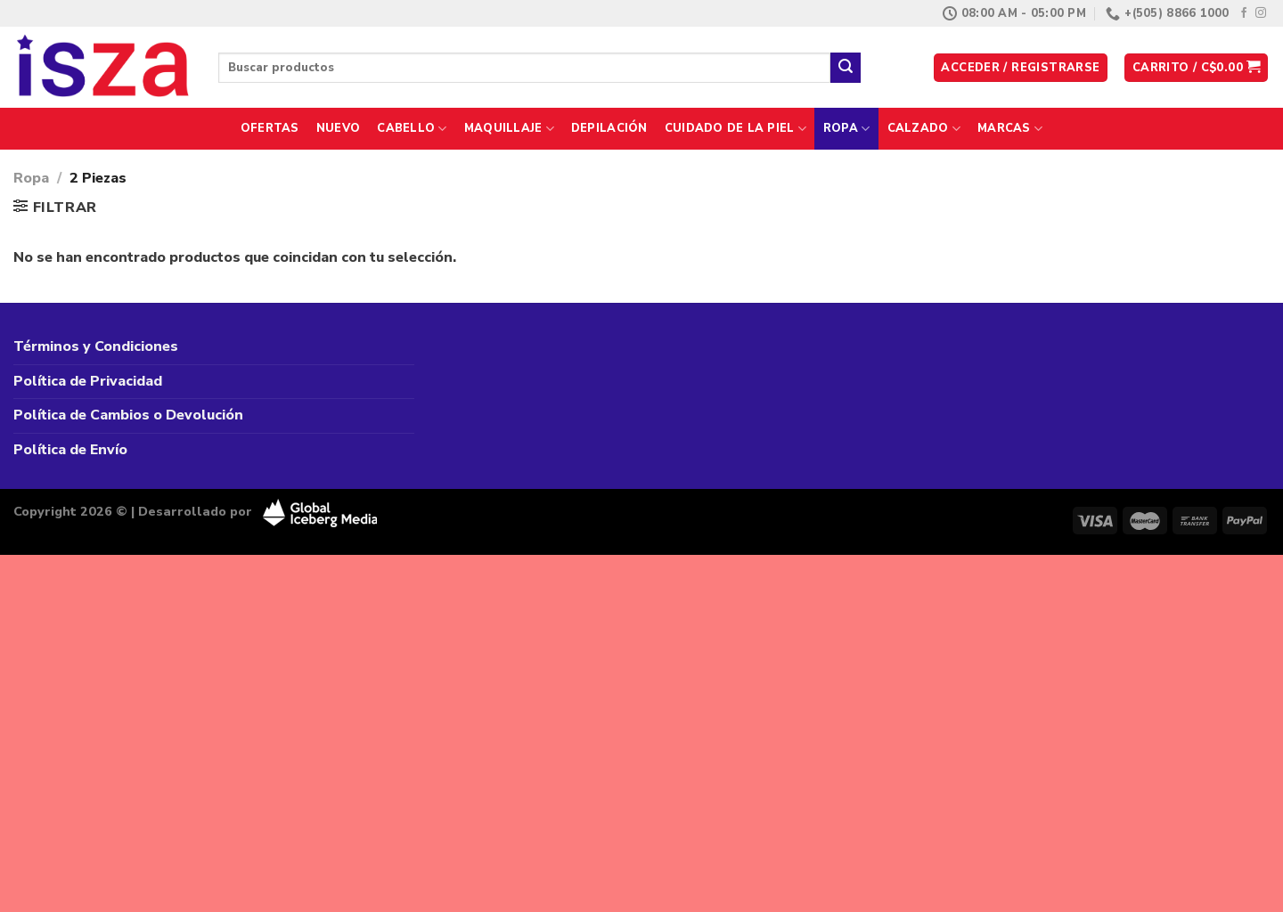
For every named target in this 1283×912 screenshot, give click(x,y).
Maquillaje (509, 128)
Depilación (609, 128)
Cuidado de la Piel (735, 128)
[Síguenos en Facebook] (1243, 13)
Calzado (923, 128)
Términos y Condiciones (95, 346)
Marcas (1009, 128)
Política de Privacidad (87, 381)
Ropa (846, 128)
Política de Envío (70, 450)
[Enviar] (845, 68)
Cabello (411, 128)
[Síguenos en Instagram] (1260, 13)
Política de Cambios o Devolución (128, 415)
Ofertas (270, 128)
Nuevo (338, 128)
